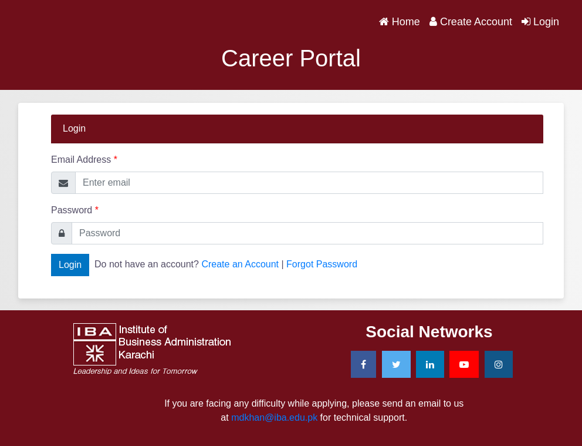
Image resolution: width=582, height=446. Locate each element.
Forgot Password (321, 264)
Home (402, 21)
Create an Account (240, 264)
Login (540, 22)
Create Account (470, 22)
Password (75, 210)
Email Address (84, 160)
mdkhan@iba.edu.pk (274, 417)
